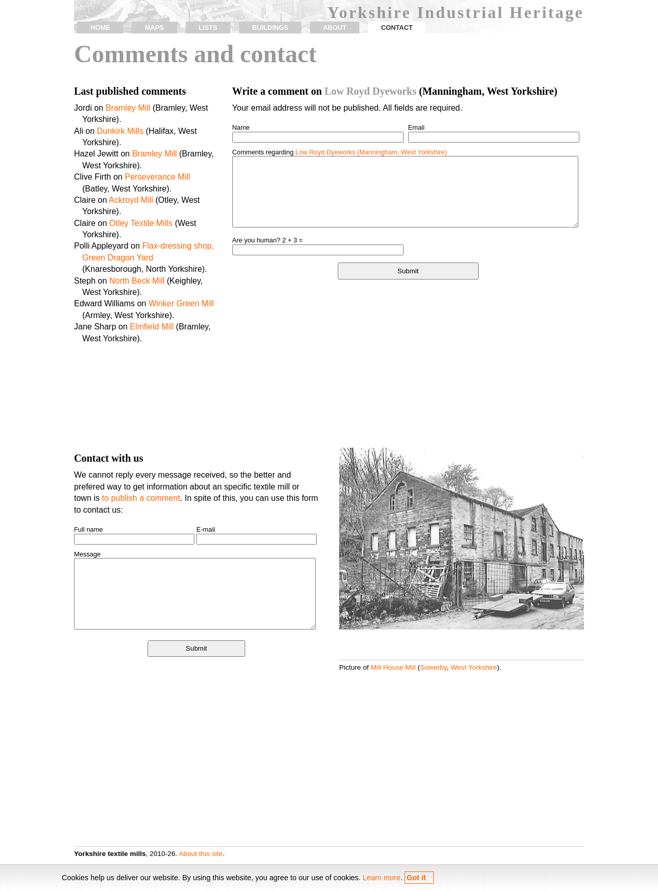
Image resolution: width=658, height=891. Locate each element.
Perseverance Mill (157, 176)
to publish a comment (141, 498)
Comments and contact (195, 53)
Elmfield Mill (152, 326)
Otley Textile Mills (140, 223)
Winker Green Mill (181, 303)
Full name (88, 529)
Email (416, 127)
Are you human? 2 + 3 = (267, 240)
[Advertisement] (408, 365)
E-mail (205, 529)
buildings (270, 27)
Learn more (382, 877)
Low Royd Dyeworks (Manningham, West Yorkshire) (371, 152)
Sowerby (433, 667)
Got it (416, 877)
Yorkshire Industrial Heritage (455, 12)
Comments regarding (339, 152)
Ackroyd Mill (131, 200)
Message (87, 554)
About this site (201, 854)
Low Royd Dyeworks (370, 91)
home (100, 27)
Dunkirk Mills (120, 131)
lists (207, 27)
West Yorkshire (473, 667)
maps (154, 27)
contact (397, 27)
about (334, 27)
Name (241, 127)
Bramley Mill (127, 107)
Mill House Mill (393, 667)
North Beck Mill (137, 280)
